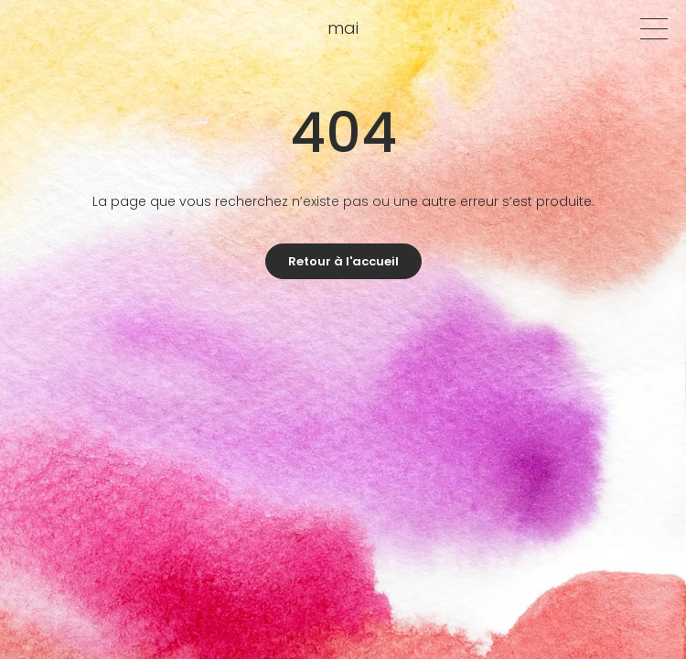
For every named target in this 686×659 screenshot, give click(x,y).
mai (343, 27)
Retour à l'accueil (343, 261)
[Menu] (654, 29)
